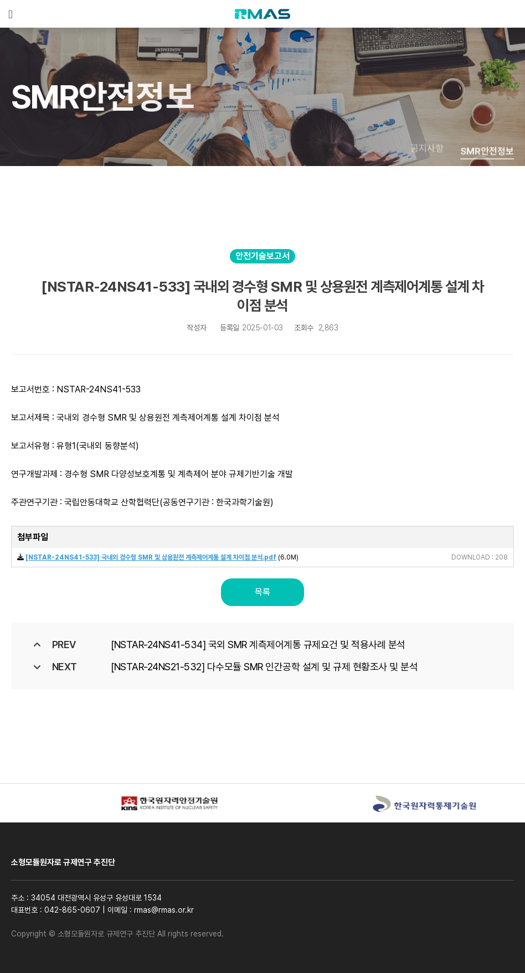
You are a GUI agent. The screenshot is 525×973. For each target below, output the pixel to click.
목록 (262, 592)
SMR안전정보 (487, 157)
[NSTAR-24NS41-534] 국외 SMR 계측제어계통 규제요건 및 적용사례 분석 (258, 644)
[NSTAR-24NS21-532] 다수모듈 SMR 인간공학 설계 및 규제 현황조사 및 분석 (264, 666)
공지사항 (427, 153)
